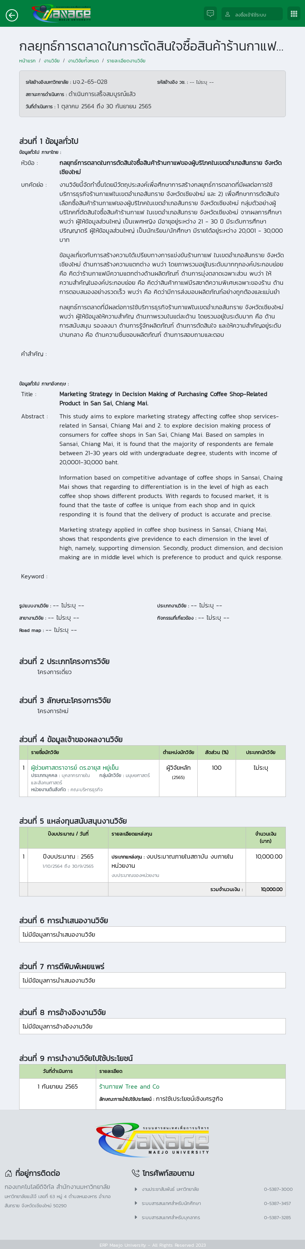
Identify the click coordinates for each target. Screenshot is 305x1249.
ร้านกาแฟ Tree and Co (129, 1086)
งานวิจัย (52, 60)
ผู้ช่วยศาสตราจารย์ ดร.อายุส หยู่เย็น (75, 767)
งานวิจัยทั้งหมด (83, 60)
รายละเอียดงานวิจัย (126, 60)
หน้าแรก (27, 60)
